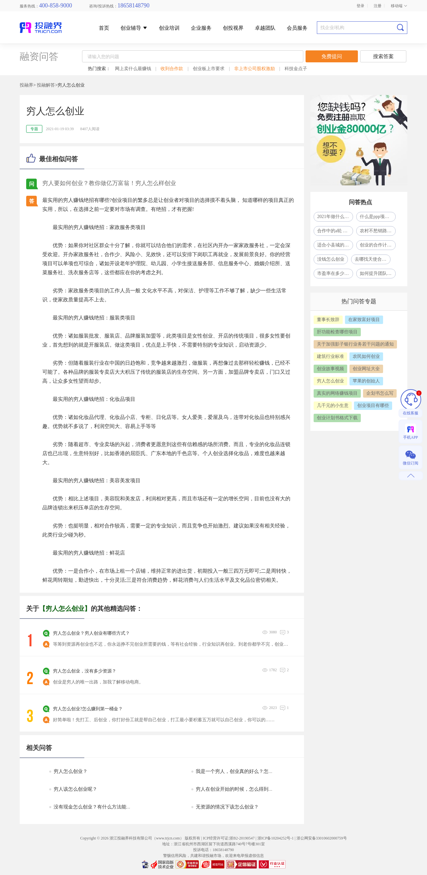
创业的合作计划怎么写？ (378, 245)
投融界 (26, 85)
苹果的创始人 (366, 381)
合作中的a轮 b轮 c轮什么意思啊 (335, 230)
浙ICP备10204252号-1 (275, 838)
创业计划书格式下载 (337, 417)
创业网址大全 (366, 368)
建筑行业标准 (330, 356)
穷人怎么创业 (330, 381)
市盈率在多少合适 (335, 273)
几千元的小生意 (333, 405)
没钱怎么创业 (330, 259)
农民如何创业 (366, 356)
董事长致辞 (328, 319)
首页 (104, 28)
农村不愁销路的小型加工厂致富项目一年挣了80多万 (378, 230)
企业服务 (201, 28)
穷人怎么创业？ (68, 771)
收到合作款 (172, 68)
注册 (377, 6)
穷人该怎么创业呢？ (73, 789)
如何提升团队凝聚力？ (378, 273)
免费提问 (331, 56)
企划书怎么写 (379, 393)
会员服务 (297, 28)
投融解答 (46, 85)
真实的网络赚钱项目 (337, 393)
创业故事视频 (330, 368)
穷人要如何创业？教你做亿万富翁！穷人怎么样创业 (109, 183)
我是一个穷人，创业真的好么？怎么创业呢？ (242, 771)
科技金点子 (296, 68)
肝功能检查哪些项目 (337, 331)
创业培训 (169, 28)
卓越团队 (265, 28)
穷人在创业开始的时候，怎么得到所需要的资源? (245, 789)
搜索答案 (383, 56)
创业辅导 (134, 28)
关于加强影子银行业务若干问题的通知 (355, 344)
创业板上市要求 (208, 68)
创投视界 (233, 28)
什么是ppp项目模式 (378, 216)
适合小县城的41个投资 (335, 245)
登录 (360, 6)
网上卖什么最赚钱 (133, 68)
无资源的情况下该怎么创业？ (225, 806)
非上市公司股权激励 (254, 68)
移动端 (399, 6)
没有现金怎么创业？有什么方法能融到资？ (97, 806)
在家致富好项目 (364, 319)
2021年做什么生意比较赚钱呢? (335, 216)
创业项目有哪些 (373, 405)
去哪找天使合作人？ (373, 259)
